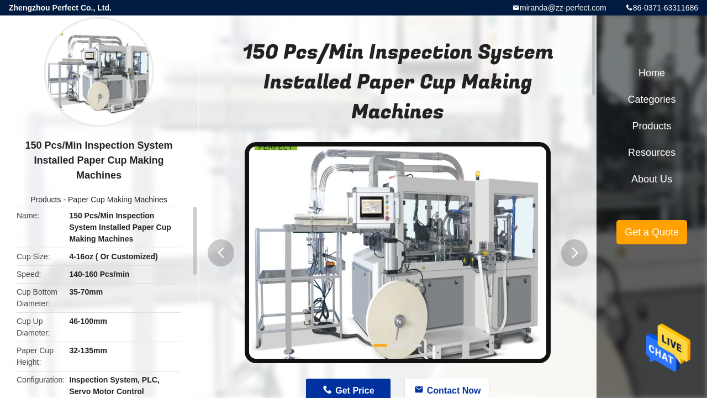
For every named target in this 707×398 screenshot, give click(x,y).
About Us (651, 179)
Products (45, 199)
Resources (652, 152)
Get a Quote (652, 232)
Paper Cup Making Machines (117, 199)
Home (652, 72)
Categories (651, 99)
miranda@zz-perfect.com (563, 7)
